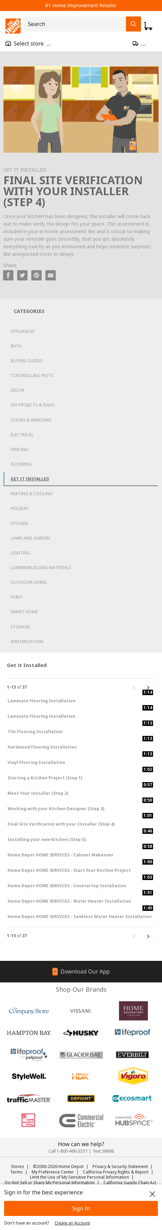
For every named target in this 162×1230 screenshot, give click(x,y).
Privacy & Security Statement (120, 1166)
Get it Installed (30, 479)
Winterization (27, 641)
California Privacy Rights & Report (116, 1172)
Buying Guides (27, 361)
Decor (17, 390)
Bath (16, 346)
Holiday (19, 508)
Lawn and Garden (30, 538)
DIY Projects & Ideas (33, 405)
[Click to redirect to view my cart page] (148, 26)
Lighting (20, 553)
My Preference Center (53, 1172)
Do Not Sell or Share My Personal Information (50, 1182)
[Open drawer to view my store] (28, 43)
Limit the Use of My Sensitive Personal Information (79, 1177)
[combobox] (77, 24)
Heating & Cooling (32, 494)
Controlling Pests (32, 375)
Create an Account (72, 1223)
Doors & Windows (31, 420)
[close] (152, 1194)
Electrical (22, 435)
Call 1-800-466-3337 (67, 1151)
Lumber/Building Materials (41, 567)
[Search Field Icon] (133, 24)
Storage (20, 627)
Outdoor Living (29, 582)
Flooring (21, 464)
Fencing (19, 449)
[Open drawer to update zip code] (144, 43)
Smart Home (24, 612)
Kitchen (19, 523)
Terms (16, 1172)
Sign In (81, 1208)
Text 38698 (103, 1151)
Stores (17, 1166)
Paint (17, 597)
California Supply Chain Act (130, 1182)
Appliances (23, 331)
